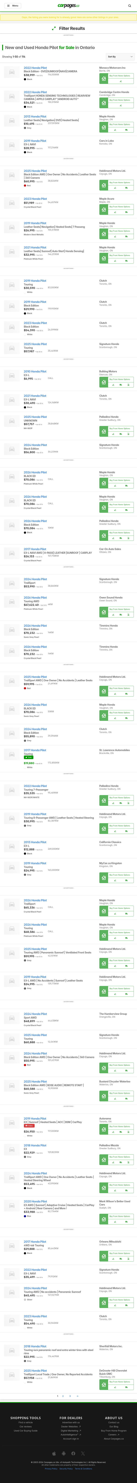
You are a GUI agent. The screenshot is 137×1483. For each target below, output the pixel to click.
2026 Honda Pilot (35, 472)
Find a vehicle (26, 1422)
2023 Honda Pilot (35, 199)
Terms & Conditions (83, 1469)
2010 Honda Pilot (35, 371)
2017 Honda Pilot (35, 549)
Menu (12, 5)
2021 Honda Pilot (35, 247)
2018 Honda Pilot (35, 1145)
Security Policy (66, 1469)
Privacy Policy (51, 1469)
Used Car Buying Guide (25, 1430)
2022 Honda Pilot (35, 68)
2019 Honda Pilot (35, 141)
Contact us (113, 1422)
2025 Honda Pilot (35, 171)
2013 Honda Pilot (35, 116)
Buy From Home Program (114, 1430)
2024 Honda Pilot (35, 445)
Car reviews (26, 1426)
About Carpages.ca (114, 1438)
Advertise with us (71, 1422)
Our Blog (113, 1426)
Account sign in (71, 1438)
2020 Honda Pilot (35, 1201)
